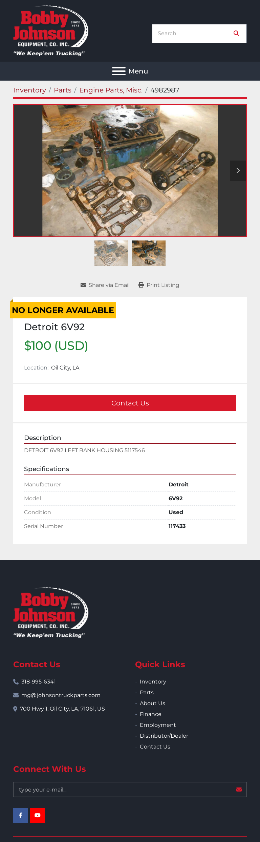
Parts (147, 692)
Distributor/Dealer (164, 736)
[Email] (130, 789)
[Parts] (62, 90)
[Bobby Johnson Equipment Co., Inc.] (50, 612)
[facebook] (20, 815)
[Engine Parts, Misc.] (111, 90)
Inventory (153, 681)
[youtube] (37, 815)
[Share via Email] (105, 285)
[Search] (195, 33)
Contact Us (130, 403)
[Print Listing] (159, 285)
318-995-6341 (38, 681)
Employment (158, 725)
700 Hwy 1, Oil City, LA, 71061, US (62, 709)
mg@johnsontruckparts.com (61, 695)
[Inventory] (29, 90)
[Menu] (119, 71)
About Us (152, 703)
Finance (150, 714)
